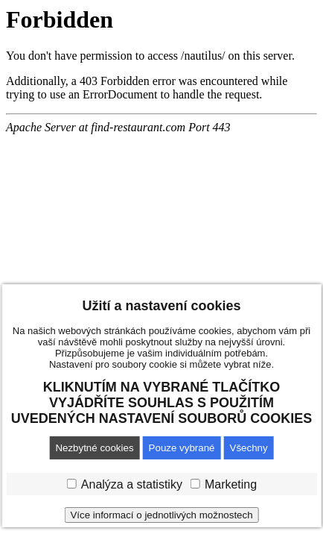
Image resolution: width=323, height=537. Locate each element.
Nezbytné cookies (94, 447)
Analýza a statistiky (131, 484)
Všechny (249, 447)
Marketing (231, 484)
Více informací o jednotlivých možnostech (161, 515)
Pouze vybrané (182, 447)
